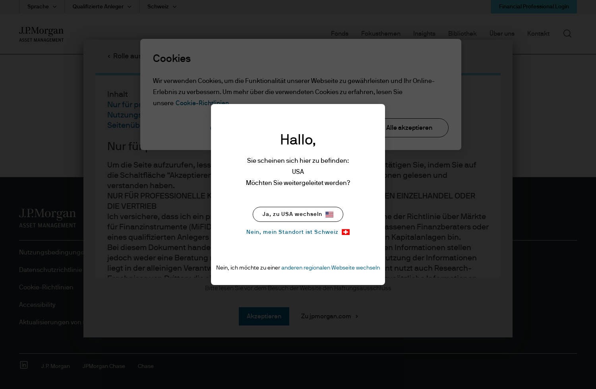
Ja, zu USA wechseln (298, 215)
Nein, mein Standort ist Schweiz (298, 232)
